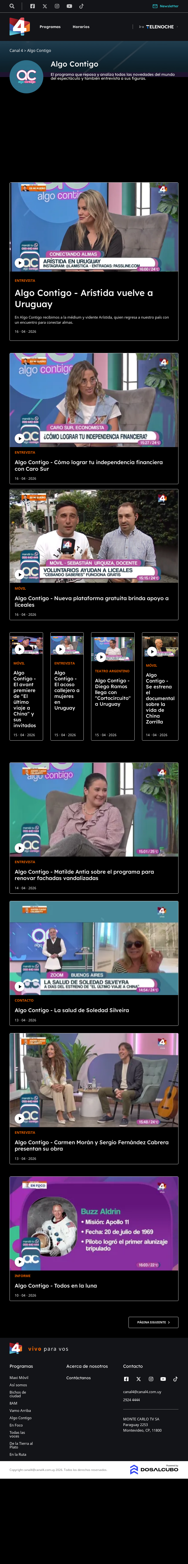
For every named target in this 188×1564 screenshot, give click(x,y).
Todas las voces (17, 1434)
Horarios (81, 26)
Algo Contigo (21, 1417)
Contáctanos (78, 1377)
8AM (13, 1403)
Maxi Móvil (19, 1377)
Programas (50, 26)
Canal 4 (16, 50)
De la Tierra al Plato (21, 1445)
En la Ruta (18, 1454)
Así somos (18, 1384)
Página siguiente (153, 1322)
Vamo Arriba (20, 1410)
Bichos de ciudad (18, 1394)
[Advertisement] (94, 142)
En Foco (16, 1425)
